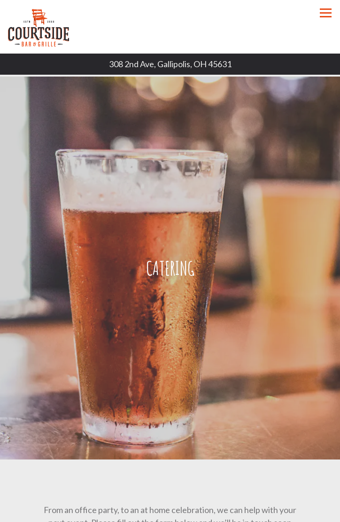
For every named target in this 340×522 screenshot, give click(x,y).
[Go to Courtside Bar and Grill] (170, 64)
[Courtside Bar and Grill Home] (41, 27)
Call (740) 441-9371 (170, 512)
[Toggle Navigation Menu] (325, 13)
